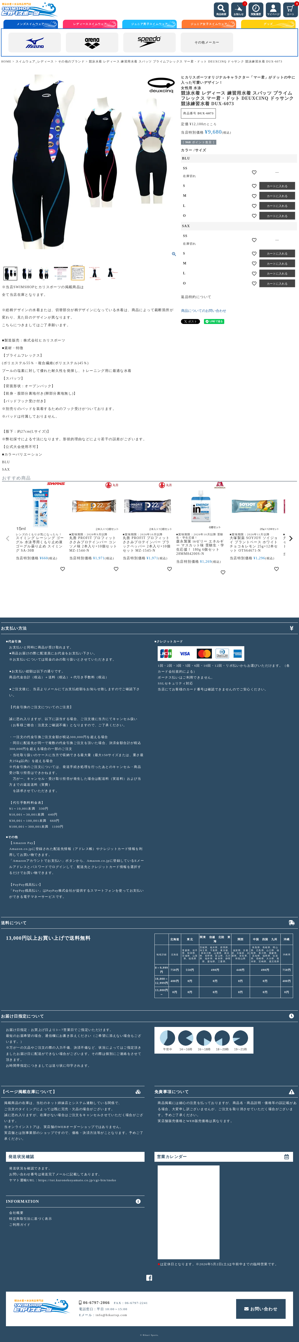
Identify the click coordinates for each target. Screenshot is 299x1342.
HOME (6, 61)
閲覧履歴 (256, 9)
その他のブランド (71, 61)
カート (292, 9)
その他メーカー (207, 42)
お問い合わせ (260, 1308)
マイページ (273, 9)
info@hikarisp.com (111, 1315)
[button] (8, 538)
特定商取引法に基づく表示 (30, 1219)
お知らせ (240, 9)
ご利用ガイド (19, 1224)
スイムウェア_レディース (35, 61)
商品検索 (221, 9)
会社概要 (16, 1213)
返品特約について (196, 297)
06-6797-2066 (94, 1303)
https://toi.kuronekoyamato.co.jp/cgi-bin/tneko (77, 1180)
